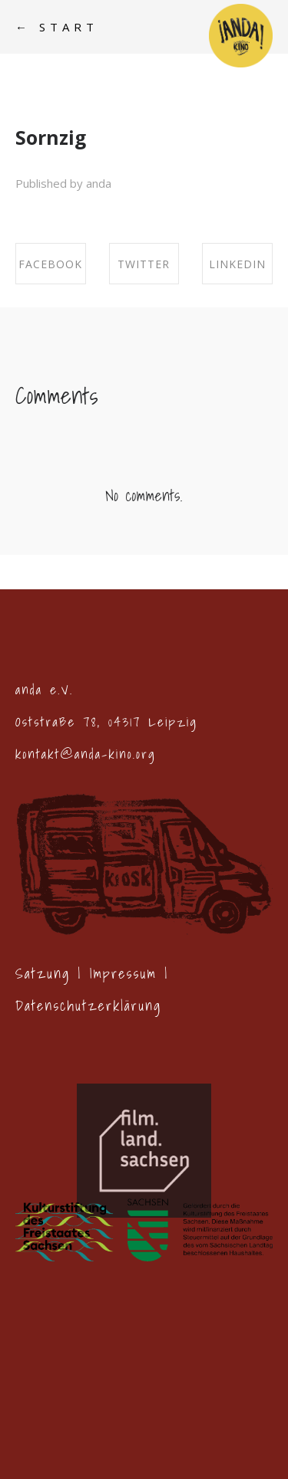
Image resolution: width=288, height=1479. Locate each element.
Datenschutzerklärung (88, 1006)
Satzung (42, 973)
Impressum (123, 973)
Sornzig (50, 137)
